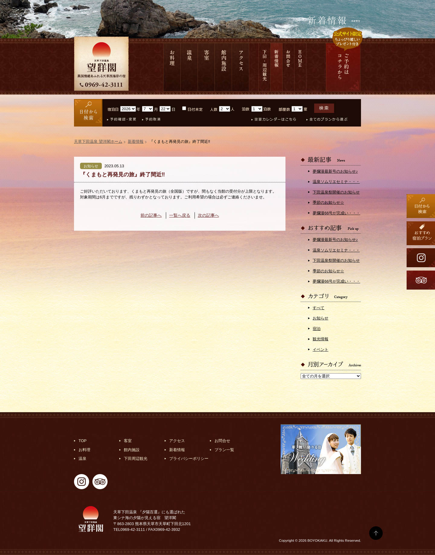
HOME (300, 67)
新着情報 (276, 67)
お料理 (172, 67)
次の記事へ (208, 215)
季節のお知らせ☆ (328, 202)
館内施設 (223, 67)
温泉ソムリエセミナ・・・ (336, 181)
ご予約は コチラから (343, 67)
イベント (320, 349)
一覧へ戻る (179, 215)
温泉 (189, 67)
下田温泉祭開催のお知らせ (336, 192)
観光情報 (320, 339)
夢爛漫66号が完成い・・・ (336, 213)
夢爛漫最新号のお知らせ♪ (335, 171)
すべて (318, 308)
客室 (206, 67)
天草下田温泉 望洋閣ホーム (98, 141)
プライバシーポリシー (188, 458)
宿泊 (317, 328)
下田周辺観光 (135, 458)
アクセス (240, 67)
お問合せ (288, 67)
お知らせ (320, 318)
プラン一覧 (224, 450)
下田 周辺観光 (264, 67)
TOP (83, 440)
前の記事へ (151, 215)
